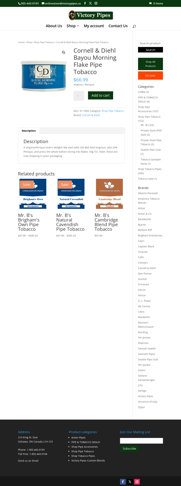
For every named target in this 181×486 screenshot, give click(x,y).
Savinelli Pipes (146, 354)
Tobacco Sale (145, 178)
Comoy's (143, 262)
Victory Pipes (145, 396)
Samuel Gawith (147, 348)
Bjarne (142, 224)
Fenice (142, 295)
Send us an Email (28, 460)
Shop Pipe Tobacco (44, 42)
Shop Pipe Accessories (84, 446)
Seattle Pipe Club (151, 149)
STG (140, 385)
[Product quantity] (79, 96)
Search (150, 50)
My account (94, 26)
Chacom (143, 252)
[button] (63, 52)
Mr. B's (145, 125)
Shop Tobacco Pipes (150, 169)
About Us (54, 26)
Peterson (143, 343)
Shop (71, 26)
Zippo (141, 407)
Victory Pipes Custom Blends (88, 460)
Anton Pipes (78, 437)
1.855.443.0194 (38, 454)
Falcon (142, 289)
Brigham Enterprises (150, 235)
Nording (143, 332)
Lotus (141, 311)
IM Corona (144, 306)
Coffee (141, 92)
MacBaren (144, 317)
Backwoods (144, 219)
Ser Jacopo (144, 364)
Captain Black (146, 246)
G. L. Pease (144, 300)
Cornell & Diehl (91, 115)
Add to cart (101, 95)
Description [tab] (29, 130)
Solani (141, 370)
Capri (141, 241)
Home (21, 42)
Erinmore (143, 284)
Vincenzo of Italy (147, 401)
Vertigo (142, 390)
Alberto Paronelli (148, 193)
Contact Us (118, 26)
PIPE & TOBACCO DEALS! (85, 442)
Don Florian (145, 273)
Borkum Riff (145, 230)
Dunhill (142, 279)
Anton (141, 208)
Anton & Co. (145, 213)
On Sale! (150, 75)
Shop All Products (150, 64)
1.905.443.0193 (36, 449)
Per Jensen (144, 337)
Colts (141, 257)
